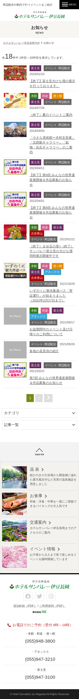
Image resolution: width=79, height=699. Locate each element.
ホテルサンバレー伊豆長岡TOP (21, 43)
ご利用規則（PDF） (52, 605)
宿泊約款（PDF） (25, 605)
